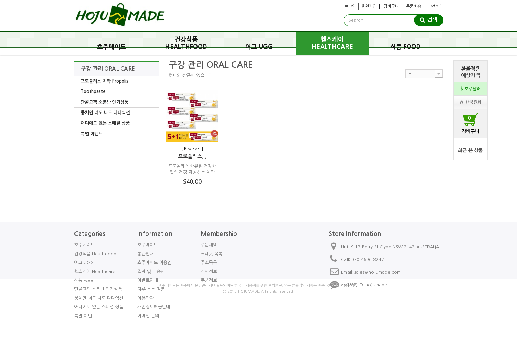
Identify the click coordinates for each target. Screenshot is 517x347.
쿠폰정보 (209, 280)
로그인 (350, 6)
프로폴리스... (192, 156)
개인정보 (209, 271)
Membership (219, 234)
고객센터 (435, 6)
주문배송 (413, 6)
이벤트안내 (147, 280)
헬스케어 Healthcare (332, 43)
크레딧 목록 (211, 254)
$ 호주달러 (470, 89)
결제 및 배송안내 (153, 271)
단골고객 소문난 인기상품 (104, 102)
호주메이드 (111, 47)
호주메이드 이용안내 (156, 262)
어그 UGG (259, 47)
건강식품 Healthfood (186, 43)
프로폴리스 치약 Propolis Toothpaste (104, 86)
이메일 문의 (148, 316)
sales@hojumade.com (377, 272)
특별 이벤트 (92, 134)
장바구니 (391, 6)
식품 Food (405, 47)
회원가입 (369, 6)
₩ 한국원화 (470, 102)
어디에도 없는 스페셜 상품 (105, 123)
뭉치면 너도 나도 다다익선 (105, 112)
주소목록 (209, 262)
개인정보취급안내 (153, 307)
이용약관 (145, 298)
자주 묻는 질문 (151, 289)
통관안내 (145, 254)
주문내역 (209, 245)
